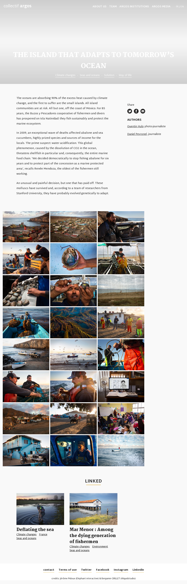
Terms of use (68, 570)
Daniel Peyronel (137, 134)
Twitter (86, 570)
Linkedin (138, 570)
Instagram (121, 570)
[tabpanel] (93, 42)
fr (177, 6)
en (182, 6)
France (43, 535)
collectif (17, 6)
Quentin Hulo (135, 126)
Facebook (102, 570)
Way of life (125, 75)
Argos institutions (134, 6)
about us (99, 6)
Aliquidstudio (128, 579)
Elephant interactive (87, 579)
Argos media (161, 6)
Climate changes (65, 75)
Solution (109, 75)
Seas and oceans (90, 75)
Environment (100, 547)
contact (48, 570)
